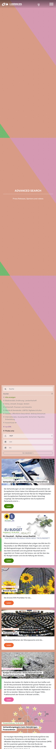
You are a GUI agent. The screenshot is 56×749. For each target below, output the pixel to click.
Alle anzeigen (10, 397)
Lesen (10, 506)
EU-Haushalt (28, 453)
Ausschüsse (11, 423)
